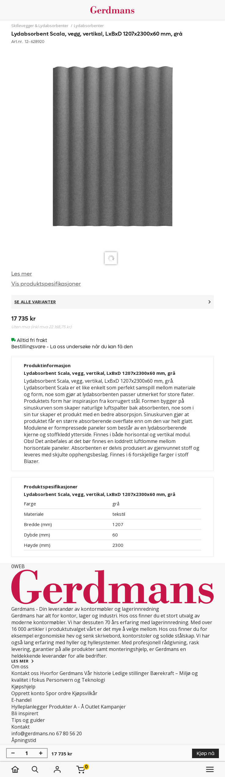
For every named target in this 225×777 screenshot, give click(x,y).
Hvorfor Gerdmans (61, 673)
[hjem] (21, 769)
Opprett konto (28, 693)
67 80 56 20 (69, 733)
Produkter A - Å (66, 706)
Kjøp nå (205, 753)
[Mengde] (27, 753)
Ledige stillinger (130, 673)
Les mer (21, 273)
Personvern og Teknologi (75, 680)
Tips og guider (28, 720)
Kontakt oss (25, 673)
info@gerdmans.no (33, 733)
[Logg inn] (57, 769)
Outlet (92, 706)
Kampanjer (113, 706)
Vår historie (97, 673)
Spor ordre (58, 693)
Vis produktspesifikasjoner (46, 283)
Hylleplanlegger (29, 706)
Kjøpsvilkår (84, 693)
